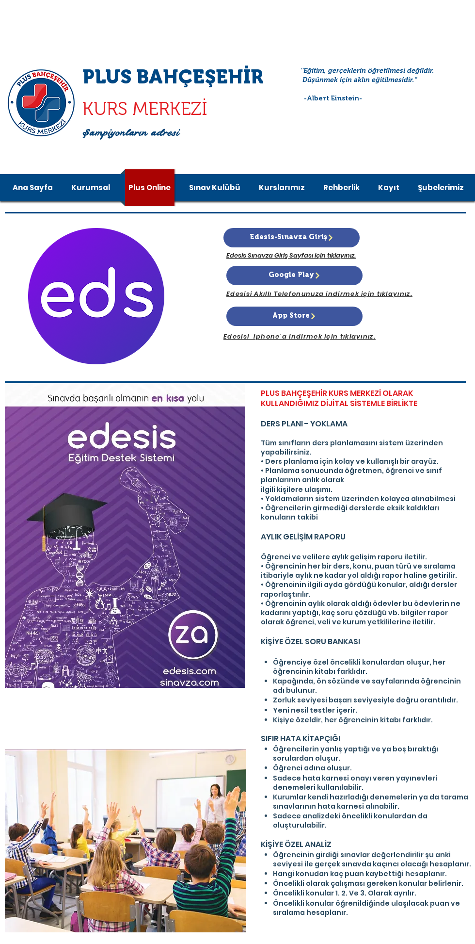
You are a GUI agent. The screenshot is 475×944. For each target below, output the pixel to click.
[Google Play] (294, 275)
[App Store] (294, 316)
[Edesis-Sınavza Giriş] (291, 237)
